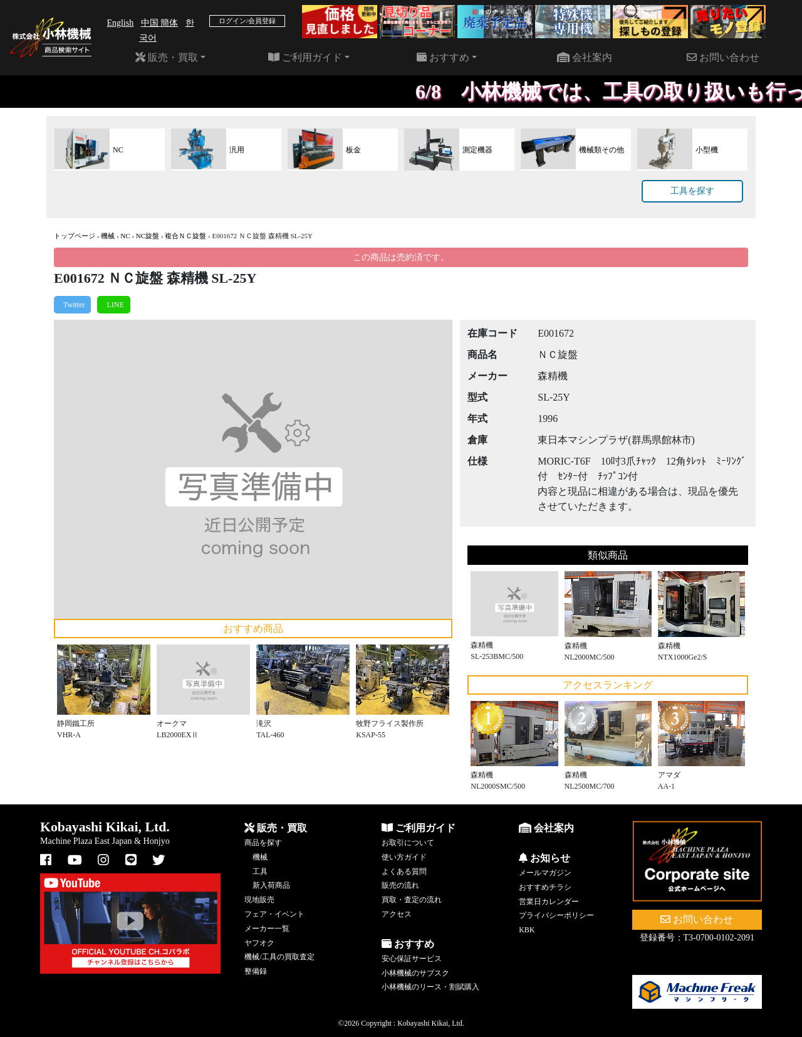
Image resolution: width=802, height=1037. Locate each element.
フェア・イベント (274, 914)
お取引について (408, 842)
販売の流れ (400, 885)
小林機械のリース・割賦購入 (430, 986)
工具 (260, 871)
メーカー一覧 (266, 928)
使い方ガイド (404, 857)
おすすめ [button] (443, 57)
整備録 (255, 971)
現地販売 (259, 899)
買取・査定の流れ (412, 899)
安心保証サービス (412, 958)
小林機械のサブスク (415, 973)
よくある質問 (404, 871)
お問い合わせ (723, 57)
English (120, 23)
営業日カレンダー (549, 901)
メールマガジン (545, 872)
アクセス (397, 914)
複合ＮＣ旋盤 (185, 236)
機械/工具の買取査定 (279, 956)
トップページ (74, 236)
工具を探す (692, 191)
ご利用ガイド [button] (305, 57)
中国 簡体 (160, 23)
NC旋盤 (147, 236)
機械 (108, 236)
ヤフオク (259, 943)
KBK (526, 929)
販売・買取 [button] (166, 57)
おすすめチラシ (545, 887)
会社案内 (584, 57)
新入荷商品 (271, 885)
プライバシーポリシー (556, 915)
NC (125, 236)
